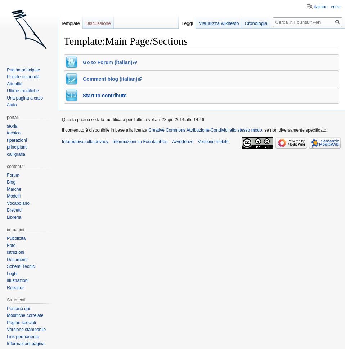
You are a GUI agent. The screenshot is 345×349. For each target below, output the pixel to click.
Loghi (12, 273)
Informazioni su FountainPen (140, 141)
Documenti (17, 259)
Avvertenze (182, 141)
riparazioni (17, 140)
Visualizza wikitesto (219, 23)
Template (70, 23)
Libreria (14, 217)
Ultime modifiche (23, 90)
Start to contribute (104, 95)
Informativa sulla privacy (85, 141)
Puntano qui (18, 308)
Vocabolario (18, 203)
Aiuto (12, 104)
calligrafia (16, 154)
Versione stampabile (26, 329)
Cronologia (256, 23)
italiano (321, 6)
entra (336, 6)
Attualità (14, 84)
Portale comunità (23, 76)
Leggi (187, 23)
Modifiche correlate (25, 315)
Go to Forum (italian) (108, 62)
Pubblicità (16, 238)
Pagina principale (23, 69)
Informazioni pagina (26, 343)
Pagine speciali (21, 322)
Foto (11, 245)
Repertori (15, 287)
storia (12, 126)
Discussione (98, 23)
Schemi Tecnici (21, 266)
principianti (17, 147)
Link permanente (23, 336)
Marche (14, 189)
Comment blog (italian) (110, 79)
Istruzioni (15, 252)
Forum (13, 175)
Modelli (14, 196)
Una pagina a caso (25, 98)
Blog (11, 182)
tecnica (14, 133)
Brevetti (14, 210)
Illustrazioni (17, 280)
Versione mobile (213, 141)
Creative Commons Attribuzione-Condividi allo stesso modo (205, 130)
